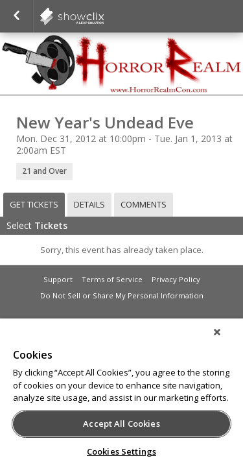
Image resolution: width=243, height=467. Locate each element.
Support (58, 279)
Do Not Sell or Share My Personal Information (121, 295)
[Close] (226, 340)
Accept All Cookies (121, 423)
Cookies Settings (121, 451)
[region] (121, 397)
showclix (103, 16)
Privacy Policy (176, 279)
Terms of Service (112, 279)
